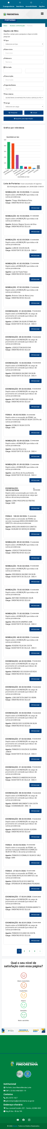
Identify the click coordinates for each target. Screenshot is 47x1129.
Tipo (6, 40)
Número (8, 58)
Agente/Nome (10, 85)
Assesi (15, 1126)
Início (5, 26)
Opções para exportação (23, 118)
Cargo (7, 103)
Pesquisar (13, 112)
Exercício (8, 49)
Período (8, 67)
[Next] (34, 951)
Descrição (8, 76)
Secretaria (8, 94)
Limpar (34, 112)
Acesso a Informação (17, 26)
